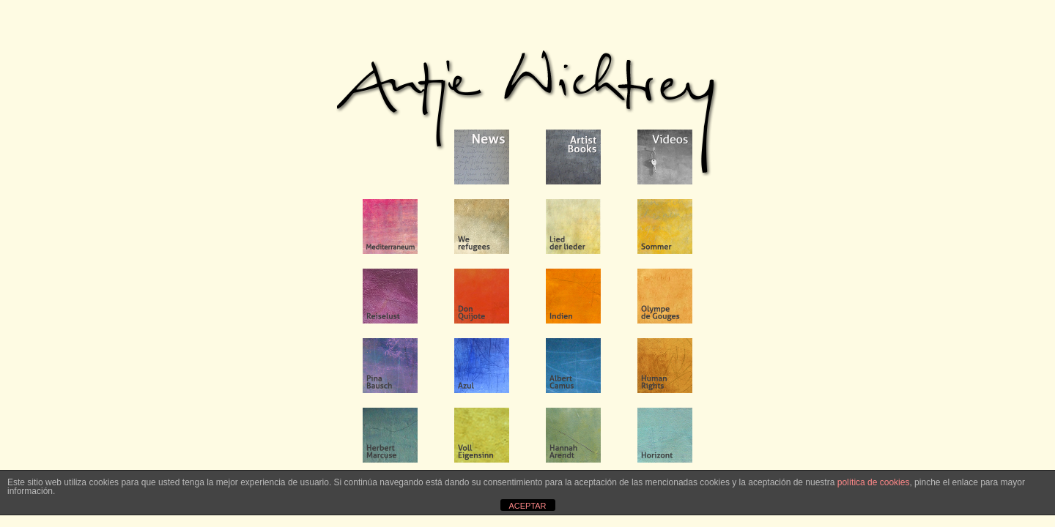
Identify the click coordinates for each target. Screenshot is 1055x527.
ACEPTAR (527, 505)
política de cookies (873, 482)
